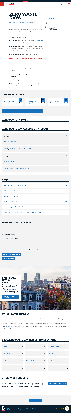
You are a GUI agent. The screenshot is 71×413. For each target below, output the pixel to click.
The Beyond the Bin (8, 326)
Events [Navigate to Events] (10, 22)
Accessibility (10, 409)
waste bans (47, 318)
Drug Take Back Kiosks (8, 258)
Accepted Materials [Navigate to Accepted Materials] (17, 22)
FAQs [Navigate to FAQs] (23, 22)
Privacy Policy (10, 408)
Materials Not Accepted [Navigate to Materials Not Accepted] (30, 22)
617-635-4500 (52, 18)
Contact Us (18, 409)
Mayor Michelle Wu (20, 3)
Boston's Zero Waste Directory (9, 297)
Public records (34, 408)
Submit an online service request (57, 383)
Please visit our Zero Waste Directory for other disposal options (22, 110)
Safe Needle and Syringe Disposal (11, 254)
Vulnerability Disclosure (22, 408)
